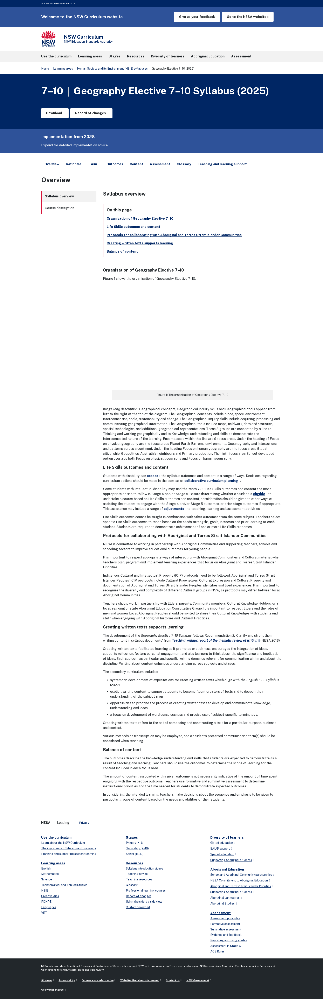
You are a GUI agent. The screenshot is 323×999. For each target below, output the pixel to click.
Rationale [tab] (73, 164)
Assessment (220, 913)
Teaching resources (139, 879)
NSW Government (197, 980)
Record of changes (138, 896)
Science (46, 879)
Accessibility (67, 980)
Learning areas (63, 68)
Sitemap (46, 980)
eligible (259, 494)
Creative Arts (50, 896)
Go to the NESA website (246, 17)
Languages (48, 907)
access (152, 476)
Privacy (84, 822)
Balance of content (122, 251)
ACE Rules (217, 951)
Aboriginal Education (227, 869)
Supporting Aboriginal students (231, 860)
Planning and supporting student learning (68, 854)
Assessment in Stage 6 (225, 946)
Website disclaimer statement (139, 980)
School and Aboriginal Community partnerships (241, 874)
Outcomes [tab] (114, 164)
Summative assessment (225, 929)
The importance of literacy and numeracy (68, 848)
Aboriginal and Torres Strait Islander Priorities (240, 886)
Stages (132, 837)
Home (45, 68)
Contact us (173, 980)
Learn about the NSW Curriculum (63, 842)
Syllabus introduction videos (144, 868)
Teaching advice (137, 873)
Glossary (131, 885)
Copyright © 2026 (52, 989)
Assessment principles (225, 918)
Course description (59, 208)
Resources (134, 863)
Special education (222, 854)
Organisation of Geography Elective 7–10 (140, 218)
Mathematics (50, 873)
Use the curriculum (56, 837)
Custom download (138, 907)
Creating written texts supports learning (140, 243)
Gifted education (221, 842)
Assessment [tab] (160, 164)
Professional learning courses (146, 890)
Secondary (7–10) (137, 848)
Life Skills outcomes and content (133, 227)
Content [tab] (136, 164)
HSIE (44, 890)
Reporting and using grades (228, 940)
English (46, 868)
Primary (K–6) (135, 842)
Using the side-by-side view (144, 901)
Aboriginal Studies (222, 903)
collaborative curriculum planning (211, 481)
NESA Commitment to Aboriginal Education (239, 880)
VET (44, 912)
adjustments (174, 509)
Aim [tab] (94, 164)
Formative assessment (225, 924)
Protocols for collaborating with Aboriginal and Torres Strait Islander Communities (174, 235)
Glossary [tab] (184, 164)
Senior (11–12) (134, 854)
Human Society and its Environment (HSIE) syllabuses (112, 68)
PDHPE (46, 901)
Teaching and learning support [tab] (222, 164)
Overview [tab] (52, 165)
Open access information (98, 980)
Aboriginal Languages (225, 897)
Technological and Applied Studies (64, 885)
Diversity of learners (227, 837)
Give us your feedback (197, 17)
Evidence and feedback (226, 934)
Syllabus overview (59, 196)
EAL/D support (220, 848)
